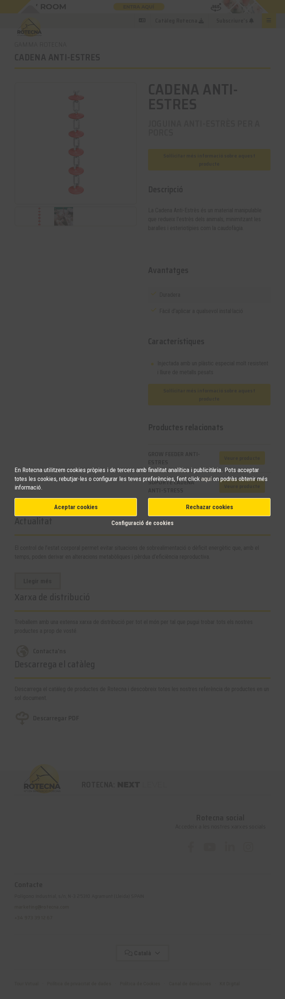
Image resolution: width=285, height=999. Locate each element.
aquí (207, 478)
